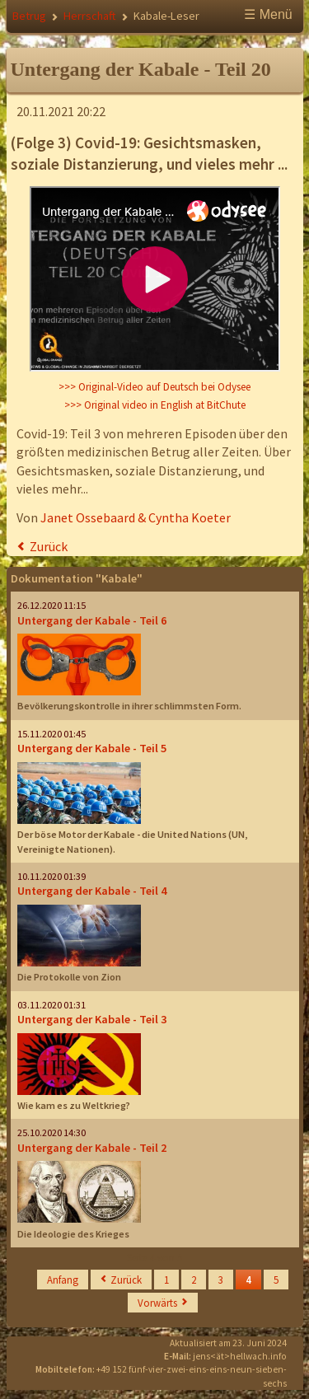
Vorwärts (157, 1302)
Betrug (29, 15)
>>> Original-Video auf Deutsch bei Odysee (154, 387)
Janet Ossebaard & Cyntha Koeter (135, 517)
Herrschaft (89, 15)
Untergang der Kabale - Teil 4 (91, 890)
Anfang (62, 1279)
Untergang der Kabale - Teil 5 (91, 748)
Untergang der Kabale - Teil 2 (91, 1147)
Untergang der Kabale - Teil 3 (91, 1019)
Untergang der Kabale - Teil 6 (91, 620)
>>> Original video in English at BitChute (155, 405)
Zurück (49, 546)
